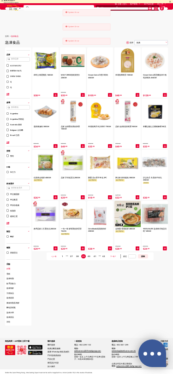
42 (103, 256)
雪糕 (8, 273)
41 (95, 256)
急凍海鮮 (10, 287)
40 (89, 256)
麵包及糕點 (11, 307)
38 (77, 256)
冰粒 (8, 321)
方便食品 (10, 293)
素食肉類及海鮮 (12, 302)
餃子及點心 (11, 283)
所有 (8, 268)
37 (71, 256)
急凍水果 (10, 312)
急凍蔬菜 (10, 297)
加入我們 (51, 366)
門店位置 (149, 10)
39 (83, 256)
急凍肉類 (10, 278)
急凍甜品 (10, 317)
